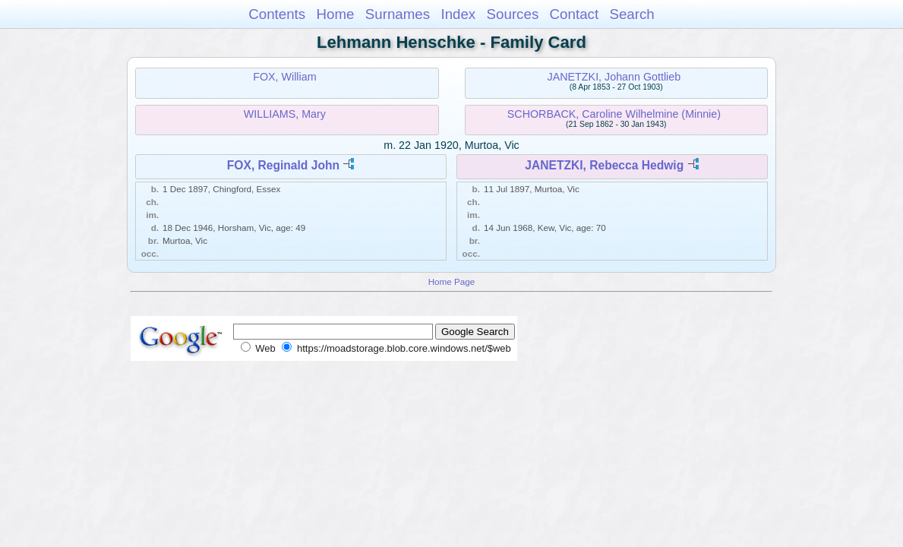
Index (457, 14)
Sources (513, 14)
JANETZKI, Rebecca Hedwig (604, 165)
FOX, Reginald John (283, 165)
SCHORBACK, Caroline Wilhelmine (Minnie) (614, 114)
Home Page (451, 281)
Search (631, 14)
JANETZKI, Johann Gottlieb (614, 77)
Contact (574, 14)
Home (335, 14)
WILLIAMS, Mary (285, 114)
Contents (276, 14)
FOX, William (284, 77)
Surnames (397, 14)
